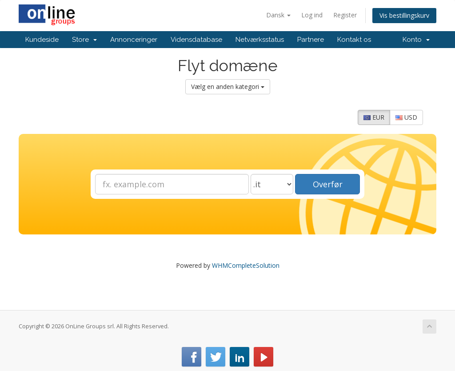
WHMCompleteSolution (245, 265)
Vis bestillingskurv (404, 15)
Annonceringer (133, 40)
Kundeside (42, 40)
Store (84, 40)
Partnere (310, 40)
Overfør (328, 184)
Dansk (278, 15)
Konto (416, 40)
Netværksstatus (259, 40)
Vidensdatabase (196, 40)
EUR (373, 117)
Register (345, 15)
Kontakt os (354, 40)
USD (406, 117)
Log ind (312, 15)
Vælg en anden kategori (227, 86)
